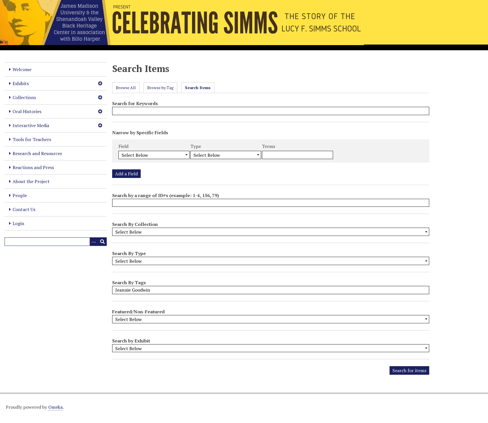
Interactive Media (31, 125)
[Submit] (102, 241)
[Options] (94, 241)
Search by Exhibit (131, 341)
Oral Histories (27, 111)
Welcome (22, 69)
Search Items (198, 87)
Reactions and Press (33, 167)
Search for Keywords (135, 103)
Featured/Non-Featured (138, 311)
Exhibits (21, 83)
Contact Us (24, 209)
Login (18, 223)
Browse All (126, 87)
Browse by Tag (160, 87)
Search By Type (129, 253)
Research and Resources (37, 153)
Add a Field (126, 174)
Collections (24, 97)
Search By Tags (129, 282)
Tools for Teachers (32, 139)
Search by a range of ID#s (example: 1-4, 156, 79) (165, 195)
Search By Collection (135, 224)
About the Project (31, 181)
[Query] (56, 241)
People (20, 195)
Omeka (55, 407)
